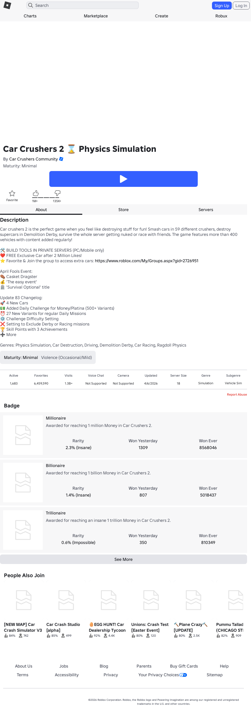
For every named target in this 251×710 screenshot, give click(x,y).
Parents (144, 666)
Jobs (63, 666)
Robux (221, 15)
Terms (22, 674)
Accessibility (67, 674)
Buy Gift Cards (184, 666)
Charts (30, 15)
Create (161, 15)
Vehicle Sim (233, 383)
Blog (104, 666)
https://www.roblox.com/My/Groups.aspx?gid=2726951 (146, 260)
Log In (241, 5)
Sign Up (222, 5)
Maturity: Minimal (20, 165)
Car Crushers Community (33, 159)
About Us (23, 666)
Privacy (111, 674)
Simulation (205, 383)
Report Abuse (237, 394)
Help (224, 666)
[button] (60, 159)
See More (123, 559)
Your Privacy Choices (162, 674)
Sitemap (215, 674)
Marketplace (96, 15)
